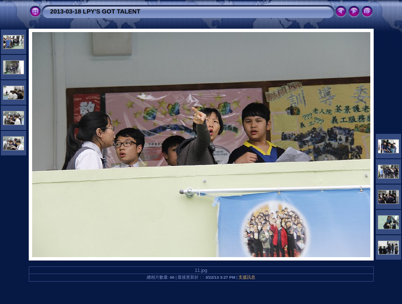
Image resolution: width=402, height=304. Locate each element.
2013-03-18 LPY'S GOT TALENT (95, 11)
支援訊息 (246, 277)
